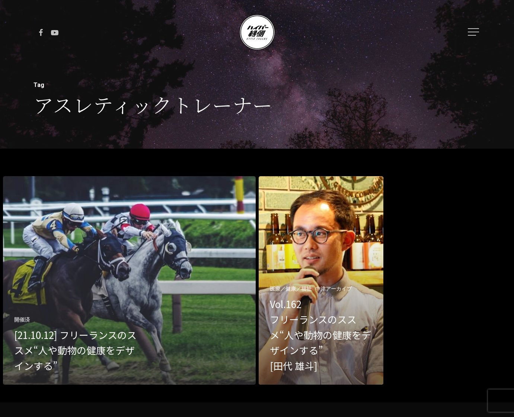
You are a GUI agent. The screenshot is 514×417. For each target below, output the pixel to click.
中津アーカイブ (333, 289)
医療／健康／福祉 (291, 289)
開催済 (22, 320)
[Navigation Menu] (474, 32)
